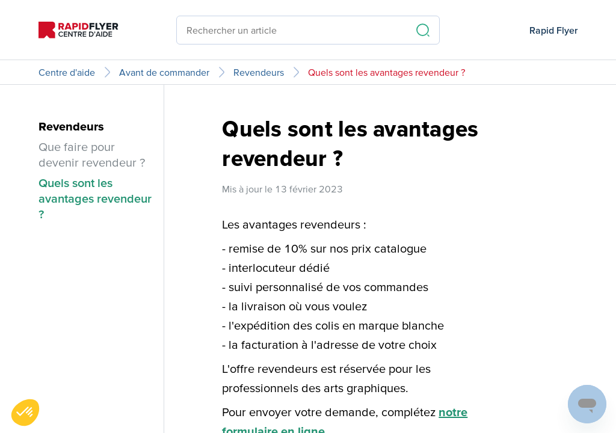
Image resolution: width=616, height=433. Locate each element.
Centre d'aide (66, 72)
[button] (25, 412)
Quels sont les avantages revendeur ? (387, 72)
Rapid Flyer (553, 30)
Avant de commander (164, 72)
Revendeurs (258, 72)
